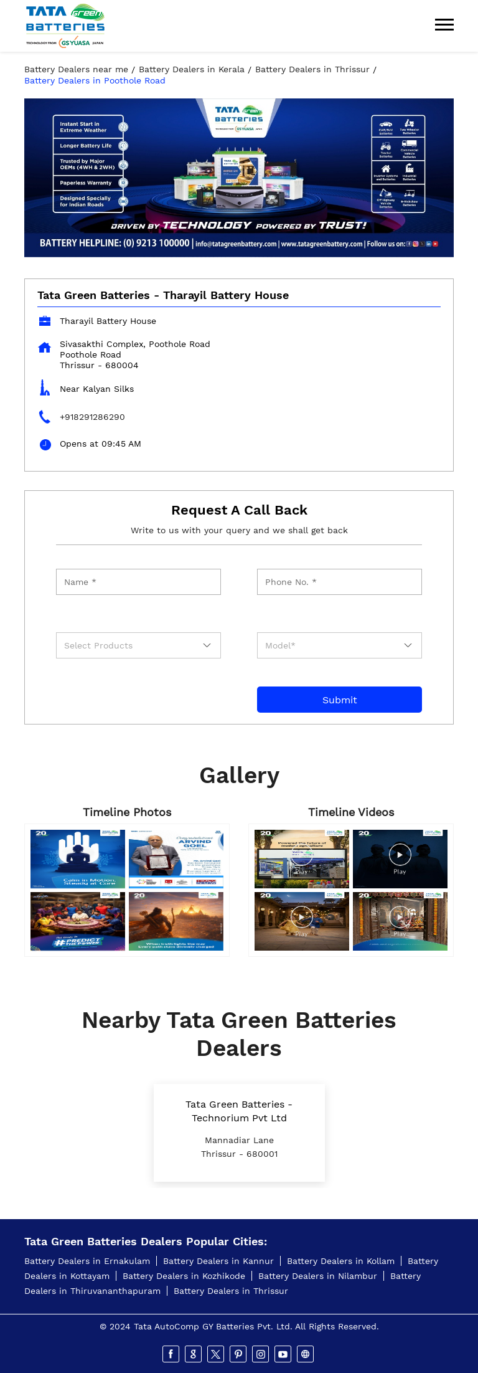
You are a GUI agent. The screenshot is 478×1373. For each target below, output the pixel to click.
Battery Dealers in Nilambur (317, 1276)
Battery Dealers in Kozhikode (184, 1276)
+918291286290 (92, 417)
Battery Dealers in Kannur (218, 1261)
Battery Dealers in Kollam (341, 1261)
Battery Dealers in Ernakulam (87, 1261)
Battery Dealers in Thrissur (231, 1291)
